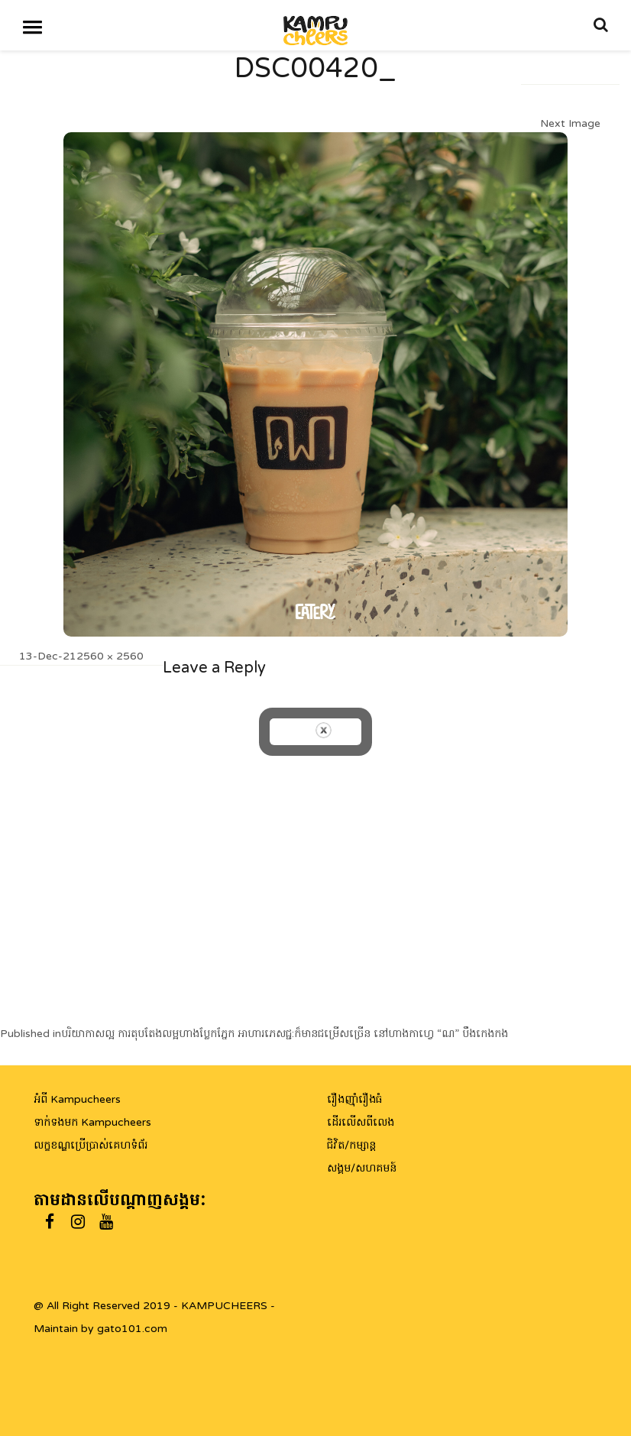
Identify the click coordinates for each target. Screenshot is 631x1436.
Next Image (570, 123)
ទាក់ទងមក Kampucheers (92, 1122)
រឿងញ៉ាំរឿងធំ (354, 1099)
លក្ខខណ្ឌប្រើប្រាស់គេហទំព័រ (90, 1145)
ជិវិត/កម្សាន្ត (351, 1145)
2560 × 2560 (110, 656)
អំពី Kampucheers (77, 1099)
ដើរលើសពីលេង (360, 1122)
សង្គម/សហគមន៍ (361, 1168)
